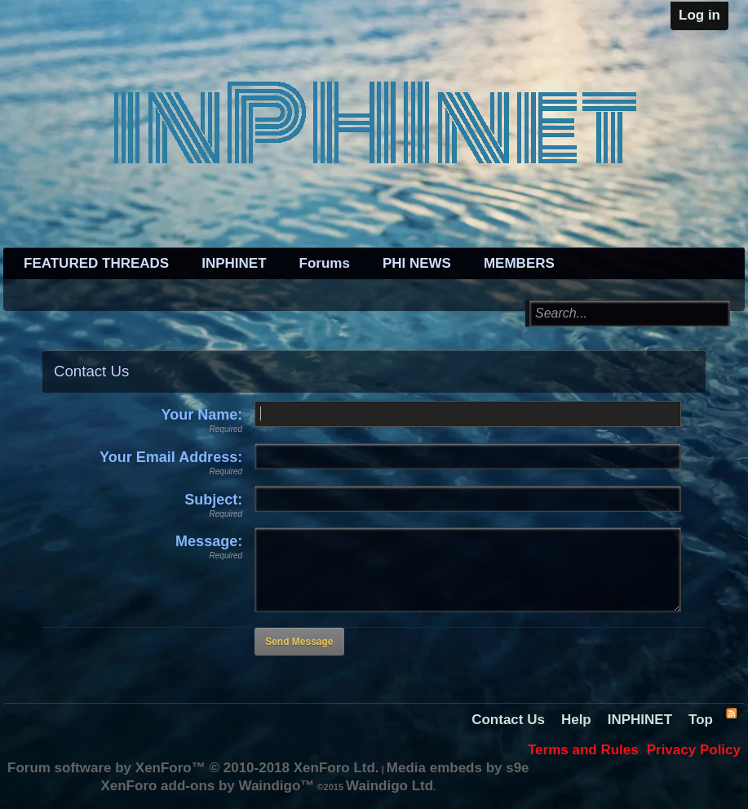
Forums (324, 263)
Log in (699, 15)
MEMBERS (519, 263)
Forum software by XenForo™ (193, 768)
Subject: (213, 499)
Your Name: (201, 415)
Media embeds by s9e (458, 768)
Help (576, 719)
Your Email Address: (171, 457)
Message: (208, 541)
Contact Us (508, 719)
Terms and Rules (583, 750)
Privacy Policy (694, 750)
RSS (731, 712)
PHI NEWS (417, 263)
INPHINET (233, 263)
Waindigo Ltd (389, 785)
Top (700, 719)
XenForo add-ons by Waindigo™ (207, 785)
